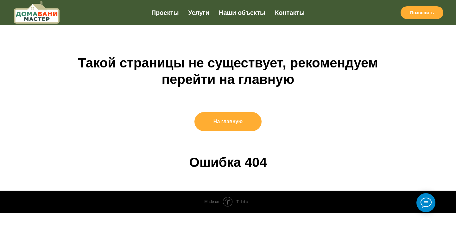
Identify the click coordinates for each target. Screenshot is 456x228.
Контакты (290, 12)
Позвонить (422, 12)
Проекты (165, 12)
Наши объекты (242, 12)
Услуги (199, 12)
